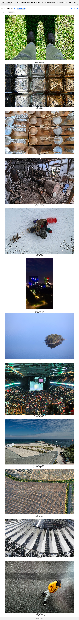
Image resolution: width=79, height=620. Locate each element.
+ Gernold (11, 12)
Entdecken (16, 2)
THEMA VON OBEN (21, 8)
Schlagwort (10, 8)
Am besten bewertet (62, 2)
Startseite (3, 8)
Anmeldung (75, 4)
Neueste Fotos (72, 2)
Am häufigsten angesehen (48, 2)
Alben (2, 2)
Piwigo (42, 618)
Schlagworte (9, 2)
